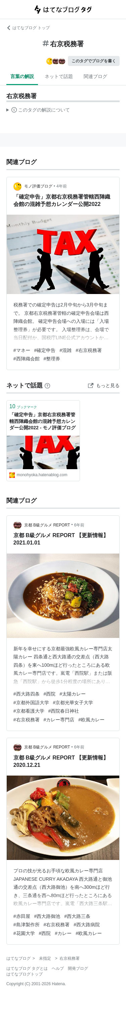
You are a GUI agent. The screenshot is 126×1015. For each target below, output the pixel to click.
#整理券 (52, 358)
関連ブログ (95, 76)
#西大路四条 (26, 694)
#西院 (50, 694)
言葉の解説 (22, 76)
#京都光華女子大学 (73, 702)
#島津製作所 (26, 924)
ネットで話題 (59, 76)
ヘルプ (58, 968)
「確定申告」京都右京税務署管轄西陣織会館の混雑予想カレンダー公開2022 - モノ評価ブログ (42, 421)
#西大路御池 (47, 916)
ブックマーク (23, 406)
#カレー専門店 (59, 719)
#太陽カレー (72, 694)
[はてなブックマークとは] (47, 385)
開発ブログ (78, 968)
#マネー (21, 350)
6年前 (79, 525)
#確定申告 (45, 350)
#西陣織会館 (26, 358)
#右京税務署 (89, 350)
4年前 (61, 186)
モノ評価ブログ (38, 186)
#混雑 (65, 350)
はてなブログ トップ (28, 27)
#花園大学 (24, 933)
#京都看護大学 (28, 711)
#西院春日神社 (63, 711)
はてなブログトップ (24, 974)
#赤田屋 (21, 916)
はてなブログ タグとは (27, 968)
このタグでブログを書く (94, 61)
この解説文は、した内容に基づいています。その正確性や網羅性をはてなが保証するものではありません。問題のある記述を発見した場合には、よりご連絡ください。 (38, 111)
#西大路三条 (77, 916)
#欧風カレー (91, 719)
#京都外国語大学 (31, 702)
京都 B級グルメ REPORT (47, 525)
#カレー (63, 933)
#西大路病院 (87, 924)
